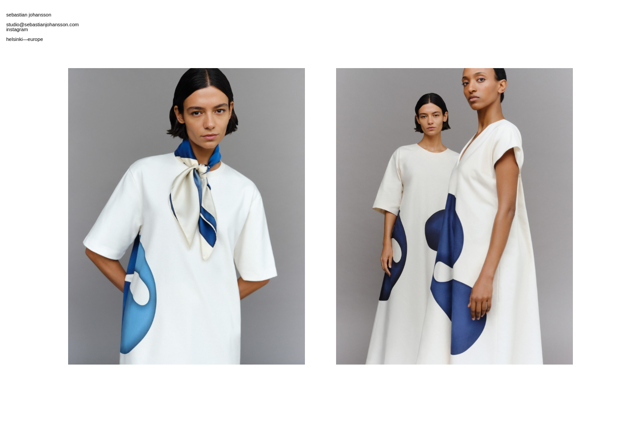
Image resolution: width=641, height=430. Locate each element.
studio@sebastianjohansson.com (42, 24)
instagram (17, 29)
